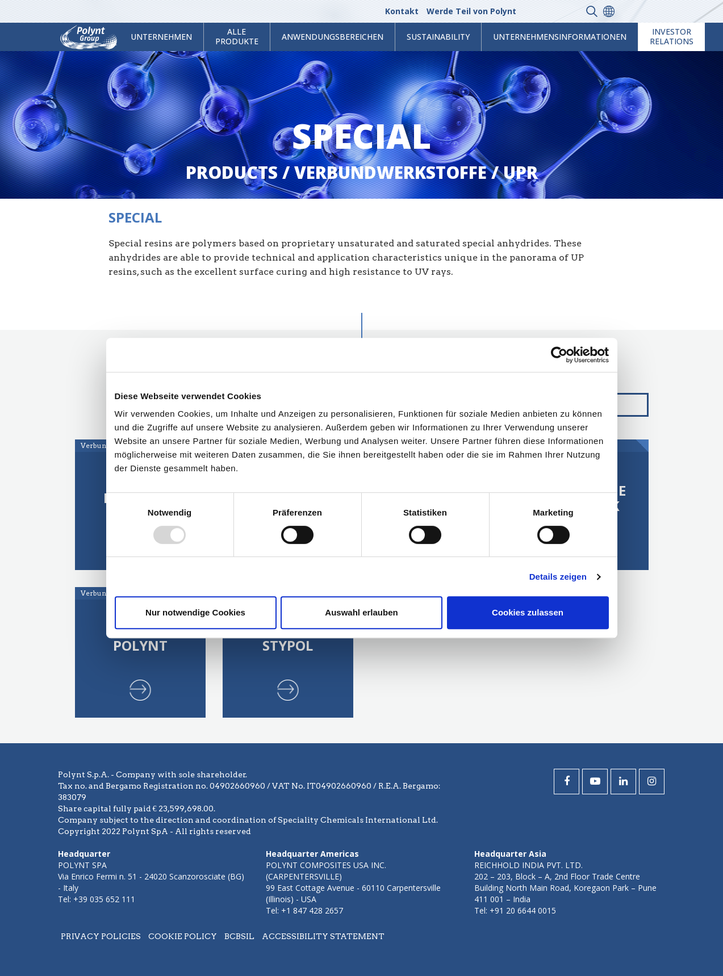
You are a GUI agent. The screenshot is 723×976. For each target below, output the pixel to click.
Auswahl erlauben (361, 612)
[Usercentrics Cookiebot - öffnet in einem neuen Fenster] (559, 354)
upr (520, 172)
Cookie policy (182, 936)
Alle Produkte (236, 36)
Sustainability (438, 36)
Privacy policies (101, 936)
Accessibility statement (323, 936)
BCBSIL (239, 936)
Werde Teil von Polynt (471, 11)
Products (232, 172)
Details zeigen (558, 576)
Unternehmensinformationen (559, 36)
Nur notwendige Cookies (195, 612)
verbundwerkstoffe (390, 172)
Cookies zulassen (527, 612)
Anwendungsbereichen (332, 36)
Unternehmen (161, 36)
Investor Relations (671, 36)
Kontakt (402, 11)
